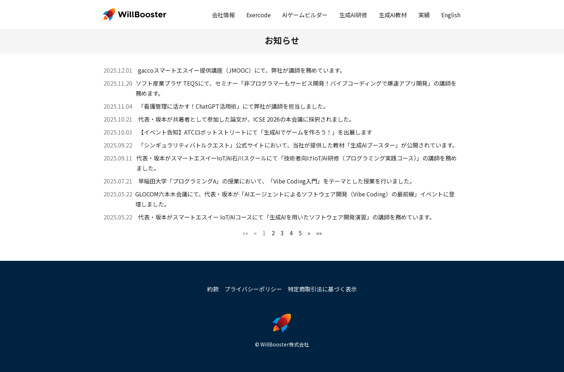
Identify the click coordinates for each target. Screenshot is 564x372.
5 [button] (300, 232)
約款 (213, 289)
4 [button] (291, 232)
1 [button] (264, 232)
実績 (424, 14)
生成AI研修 (353, 14)
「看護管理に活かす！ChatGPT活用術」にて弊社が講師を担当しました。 (233, 106)
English (450, 14)
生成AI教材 (393, 14)
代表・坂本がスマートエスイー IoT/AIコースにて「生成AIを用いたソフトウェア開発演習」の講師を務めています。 (286, 217)
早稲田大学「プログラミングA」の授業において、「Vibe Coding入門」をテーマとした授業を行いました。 (276, 181)
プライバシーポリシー (253, 289)
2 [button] (273, 232)
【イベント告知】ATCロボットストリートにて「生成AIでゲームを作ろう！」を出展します (255, 132)
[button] (245, 233)
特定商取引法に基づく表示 (322, 289)
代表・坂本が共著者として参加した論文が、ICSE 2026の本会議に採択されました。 (246, 119)
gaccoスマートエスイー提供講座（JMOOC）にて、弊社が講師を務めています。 (241, 70)
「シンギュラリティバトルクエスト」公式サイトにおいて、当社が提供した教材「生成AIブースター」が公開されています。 (298, 145)
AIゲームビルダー (305, 14)
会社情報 (223, 14)
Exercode (258, 14)
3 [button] (282, 232)
